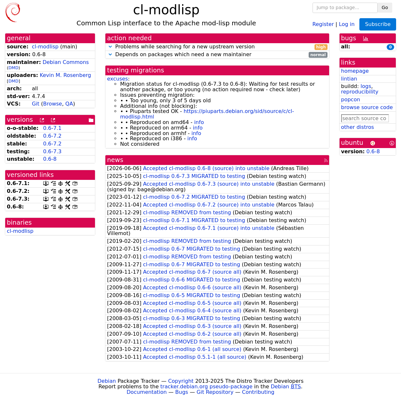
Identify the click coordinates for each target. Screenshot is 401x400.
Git (35, 104)
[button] (110, 47)
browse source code (367, 107)
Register (323, 24)
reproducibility (360, 92)
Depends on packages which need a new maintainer (217, 54)
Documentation (147, 392)
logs (365, 86)
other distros (357, 127)
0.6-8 (50, 159)
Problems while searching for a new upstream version (217, 47)
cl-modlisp (45, 47)
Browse (52, 104)
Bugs (181, 392)
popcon (350, 99)
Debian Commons (66, 62)
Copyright (181, 381)
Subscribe (378, 24)
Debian (107, 381)
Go (385, 7)
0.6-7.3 (52, 151)
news (115, 160)
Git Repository (215, 392)
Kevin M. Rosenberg (65, 75)
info (199, 122)
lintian (349, 79)
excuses (117, 79)
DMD (13, 67)
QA (69, 104)
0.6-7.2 (52, 136)
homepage (355, 71)
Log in (346, 24)
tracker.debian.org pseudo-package (206, 386)
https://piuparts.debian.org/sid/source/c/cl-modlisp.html (207, 114)
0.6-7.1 (52, 128)
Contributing (258, 392)
